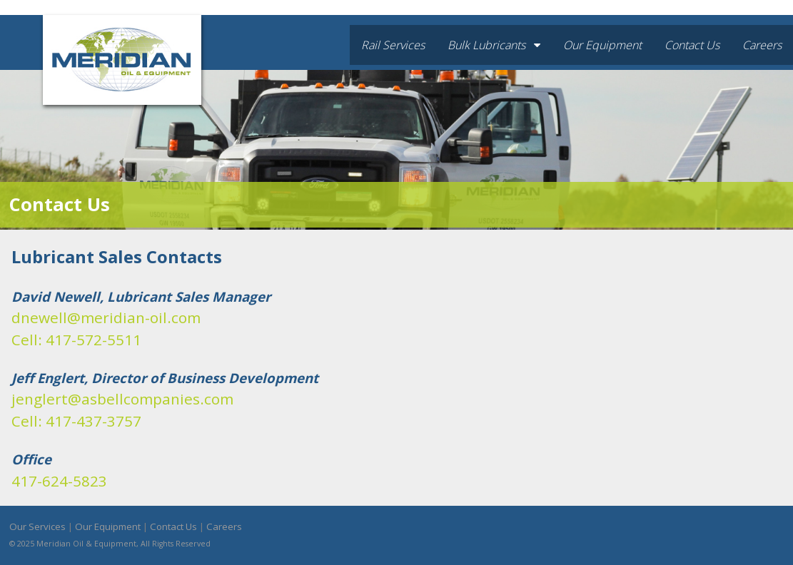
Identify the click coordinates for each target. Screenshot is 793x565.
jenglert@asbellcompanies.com (122, 399)
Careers (762, 45)
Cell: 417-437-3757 (76, 421)
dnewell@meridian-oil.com (106, 317)
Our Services (37, 526)
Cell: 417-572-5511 (76, 340)
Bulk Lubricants (494, 45)
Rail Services (393, 45)
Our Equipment (602, 45)
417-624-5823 (59, 481)
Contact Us (692, 45)
